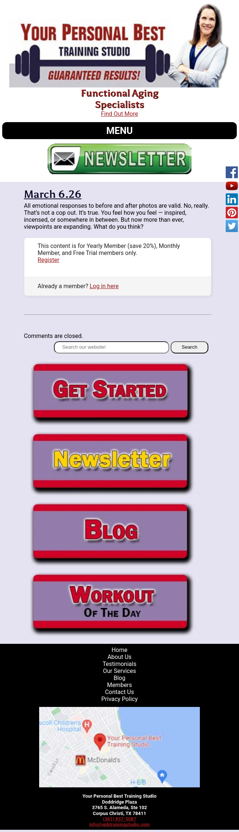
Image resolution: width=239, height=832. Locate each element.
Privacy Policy (119, 698)
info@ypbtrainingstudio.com (119, 824)
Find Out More (119, 113)
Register (48, 259)
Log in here (104, 286)
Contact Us (119, 691)
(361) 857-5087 (119, 819)
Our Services (119, 670)
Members (119, 684)
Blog (119, 677)
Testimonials (119, 663)
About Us (119, 656)
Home (119, 649)
